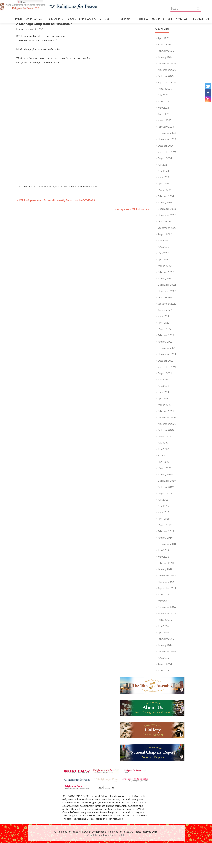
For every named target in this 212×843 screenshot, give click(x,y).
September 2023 (167, 227)
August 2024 (165, 158)
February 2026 (166, 50)
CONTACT (183, 19)
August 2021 (165, 373)
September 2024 (167, 151)
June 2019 (163, 505)
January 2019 (165, 537)
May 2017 (163, 600)
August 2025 (165, 88)
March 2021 (164, 404)
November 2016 (167, 613)
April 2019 (163, 518)
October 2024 (166, 145)
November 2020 (167, 423)
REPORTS (126, 19)
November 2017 (167, 581)
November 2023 (167, 215)
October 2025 (166, 75)
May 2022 (163, 316)
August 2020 (165, 436)
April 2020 (163, 461)
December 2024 (167, 132)
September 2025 (167, 82)
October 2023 (166, 221)
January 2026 (165, 57)
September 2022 (167, 303)
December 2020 (167, 417)
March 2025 (164, 120)
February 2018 (166, 562)
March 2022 (164, 328)
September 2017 (167, 588)
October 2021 (166, 360)
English (23, 2)
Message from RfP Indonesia (132, 209)
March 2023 (164, 265)
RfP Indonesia (62, 186)
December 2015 (167, 651)
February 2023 (166, 271)
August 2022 (165, 309)
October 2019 (166, 486)
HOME (18, 19)
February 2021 (166, 411)
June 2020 (163, 449)
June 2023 (163, 246)
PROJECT (110, 19)
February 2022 (166, 335)
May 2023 (163, 253)
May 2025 (163, 107)
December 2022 (167, 284)
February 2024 (166, 196)
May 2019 (163, 512)
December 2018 (167, 543)
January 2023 (165, 278)
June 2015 (163, 657)
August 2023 (165, 234)
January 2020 (165, 474)
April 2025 (163, 113)
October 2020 (166, 430)
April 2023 (163, 259)
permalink (92, 186)
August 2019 (165, 493)
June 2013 (163, 670)
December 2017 (167, 575)
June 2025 (163, 101)
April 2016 (163, 632)
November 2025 (167, 69)
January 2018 (165, 569)
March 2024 (164, 189)
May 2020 (163, 455)
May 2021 (163, 392)
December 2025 (167, 63)
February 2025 (166, 126)
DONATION (201, 19)
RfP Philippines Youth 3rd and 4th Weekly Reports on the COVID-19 (55, 200)
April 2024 (163, 183)
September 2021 (167, 366)
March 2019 (164, 524)
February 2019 (166, 531)
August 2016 (165, 619)
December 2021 (167, 347)
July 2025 (163, 94)
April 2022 (163, 322)
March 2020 (164, 467)
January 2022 (165, 341)
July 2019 (163, 499)
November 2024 (167, 139)
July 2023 (163, 240)
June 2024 (163, 170)
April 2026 (163, 38)
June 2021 (163, 385)
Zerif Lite (92, 834)
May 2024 (163, 177)
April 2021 (163, 398)
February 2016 (166, 638)
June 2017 (163, 594)
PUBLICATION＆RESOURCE (154, 19)
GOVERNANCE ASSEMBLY (84, 19)
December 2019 (167, 480)
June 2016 (163, 626)
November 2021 (167, 354)
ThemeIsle (119, 834)
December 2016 (167, 607)
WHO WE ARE (35, 19)
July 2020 (163, 442)
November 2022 (167, 290)
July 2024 (163, 164)
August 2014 (165, 663)
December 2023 (167, 208)
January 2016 (165, 645)
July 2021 (163, 379)
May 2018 (163, 556)
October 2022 (166, 297)
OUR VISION (55, 19)
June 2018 (163, 550)
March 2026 (164, 44)
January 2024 (165, 202)
